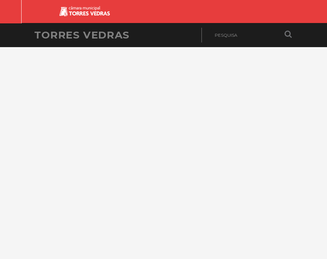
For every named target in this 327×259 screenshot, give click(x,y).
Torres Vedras (82, 35)
